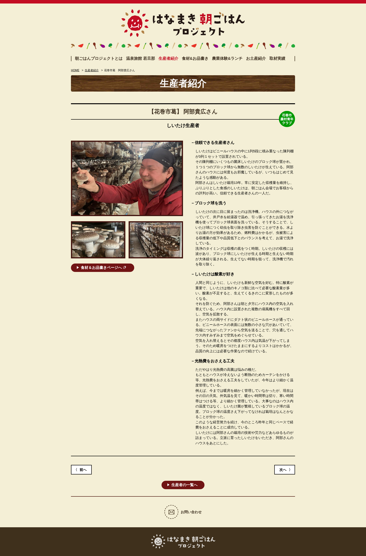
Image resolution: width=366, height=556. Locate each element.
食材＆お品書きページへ (101, 268)
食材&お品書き (195, 58)
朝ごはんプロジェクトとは (99, 58)
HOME (75, 70)
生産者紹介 (168, 58)
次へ (282, 470)
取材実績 (277, 58)
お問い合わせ (191, 512)
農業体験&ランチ (227, 58)
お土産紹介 (256, 58)
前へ (83, 470)
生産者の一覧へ (184, 485)
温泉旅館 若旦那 (140, 58)
